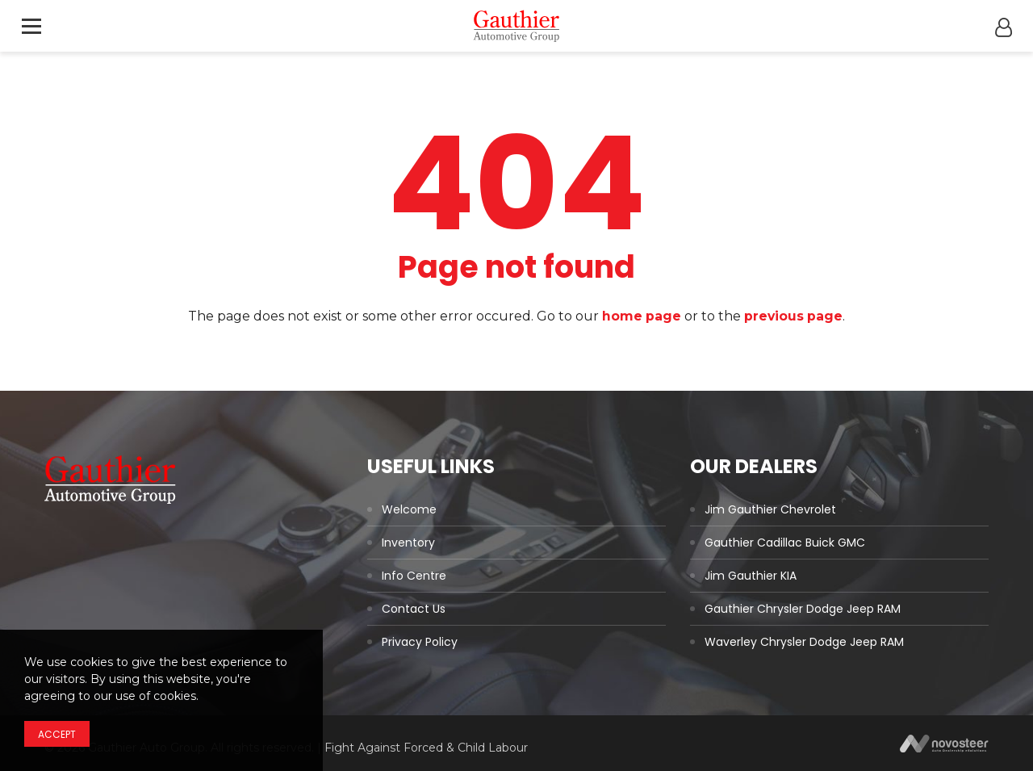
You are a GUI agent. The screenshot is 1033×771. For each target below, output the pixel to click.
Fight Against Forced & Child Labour (426, 747)
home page (641, 316)
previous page (794, 316)
